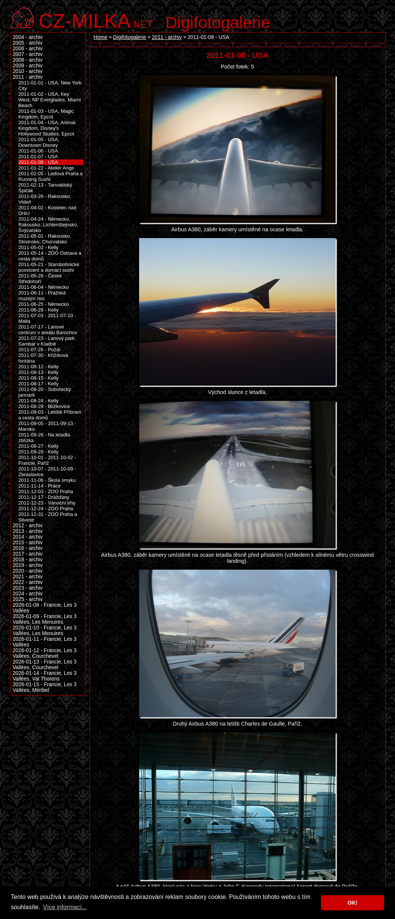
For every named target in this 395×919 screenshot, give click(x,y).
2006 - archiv (28, 48)
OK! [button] (352, 903)
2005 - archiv (28, 43)
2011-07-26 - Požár (40, 349)
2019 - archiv (28, 565)
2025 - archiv (28, 599)
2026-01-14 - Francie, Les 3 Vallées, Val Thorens (45, 676)
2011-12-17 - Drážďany (44, 497)
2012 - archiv (28, 525)
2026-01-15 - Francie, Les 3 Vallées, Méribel (45, 687)
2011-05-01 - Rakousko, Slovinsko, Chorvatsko (45, 239)
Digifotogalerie (218, 22)
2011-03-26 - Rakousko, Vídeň (45, 199)
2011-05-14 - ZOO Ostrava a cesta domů (50, 256)
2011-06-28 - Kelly (39, 310)
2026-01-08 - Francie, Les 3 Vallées (45, 608)
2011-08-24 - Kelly (39, 400)
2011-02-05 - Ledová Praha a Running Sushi (51, 176)
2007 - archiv (28, 54)
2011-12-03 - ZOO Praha (46, 491)
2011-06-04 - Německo (44, 287)
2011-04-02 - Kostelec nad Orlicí (47, 210)
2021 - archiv (28, 576)
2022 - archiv (28, 582)
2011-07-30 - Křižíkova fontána (43, 358)
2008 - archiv (28, 60)
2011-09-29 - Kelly (39, 452)
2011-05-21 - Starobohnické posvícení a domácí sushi (49, 267)
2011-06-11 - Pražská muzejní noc (42, 295)
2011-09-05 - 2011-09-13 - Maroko (47, 426)
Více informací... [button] (65, 907)
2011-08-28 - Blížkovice (44, 406)
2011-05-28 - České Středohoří (40, 278)
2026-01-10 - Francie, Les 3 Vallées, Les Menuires (45, 630)
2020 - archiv (28, 571)
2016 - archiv (28, 548)
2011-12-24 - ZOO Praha (46, 508)
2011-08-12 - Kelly (39, 366)
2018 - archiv (28, 559)
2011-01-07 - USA (38, 156)
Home (101, 37)
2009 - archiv (28, 66)
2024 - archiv (28, 594)
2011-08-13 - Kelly (39, 372)
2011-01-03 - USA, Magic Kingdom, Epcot (46, 114)
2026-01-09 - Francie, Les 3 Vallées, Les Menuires (45, 619)
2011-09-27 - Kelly (39, 446)
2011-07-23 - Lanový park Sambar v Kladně (47, 341)
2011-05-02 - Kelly (39, 247)
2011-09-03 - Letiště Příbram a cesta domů (50, 415)
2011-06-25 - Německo (44, 304)
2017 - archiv (28, 554)
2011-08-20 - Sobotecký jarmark (45, 392)
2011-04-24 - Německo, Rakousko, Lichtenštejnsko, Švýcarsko (48, 224)
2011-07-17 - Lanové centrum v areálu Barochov (48, 329)
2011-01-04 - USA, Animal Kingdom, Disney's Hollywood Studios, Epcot (47, 128)
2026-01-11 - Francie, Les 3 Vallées (45, 642)
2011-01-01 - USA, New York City (50, 85)
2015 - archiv (28, 542)
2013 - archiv (28, 531)
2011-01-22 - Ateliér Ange (46, 168)
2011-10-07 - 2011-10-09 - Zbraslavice (47, 471)
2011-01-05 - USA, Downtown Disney (39, 142)
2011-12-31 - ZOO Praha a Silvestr (48, 517)
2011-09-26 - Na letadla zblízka (44, 437)
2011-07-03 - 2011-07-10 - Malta (47, 318)
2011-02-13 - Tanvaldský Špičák (45, 187)
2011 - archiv (167, 37)
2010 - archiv (28, 71)
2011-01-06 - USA (38, 151)
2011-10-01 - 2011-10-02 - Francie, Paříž (47, 460)
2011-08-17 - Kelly (39, 383)
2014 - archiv (28, 537)
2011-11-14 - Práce (40, 486)
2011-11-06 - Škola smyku (47, 480)
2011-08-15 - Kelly (39, 378)
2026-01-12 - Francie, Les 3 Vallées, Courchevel (45, 653)
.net (96, 20)
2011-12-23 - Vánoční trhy (47, 503)
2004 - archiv (28, 37)
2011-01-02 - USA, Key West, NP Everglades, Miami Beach (50, 99)
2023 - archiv (28, 588)
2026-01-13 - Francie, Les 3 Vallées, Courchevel (45, 664)
